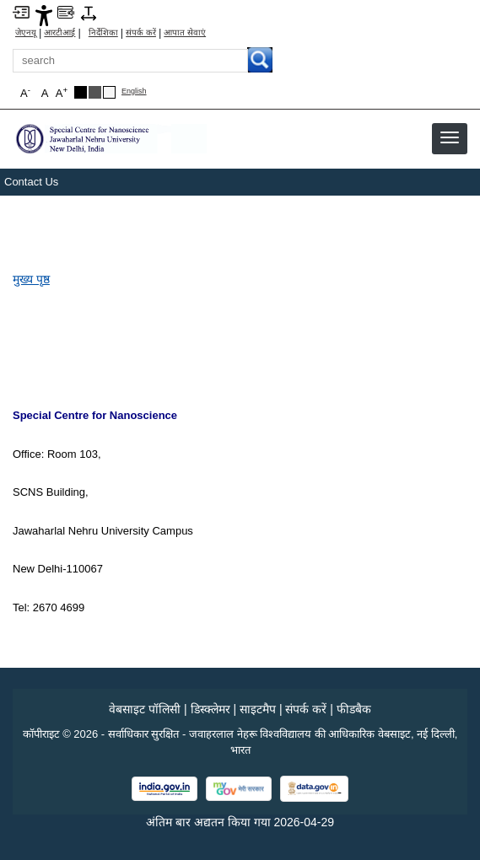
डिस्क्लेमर (210, 709)
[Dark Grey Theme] (95, 92)
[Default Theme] (109, 92)
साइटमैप (258, 709)
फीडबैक (354, 709)
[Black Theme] (80, 92)
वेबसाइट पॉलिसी (145, 709)
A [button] (61, 92)
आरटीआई (59, 33)
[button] (449, 137)
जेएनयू (25, 33)
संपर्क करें (141, 33)
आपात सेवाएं (185, 33)
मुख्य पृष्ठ (31, 279)
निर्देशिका (103, 33)
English (134, 91)
